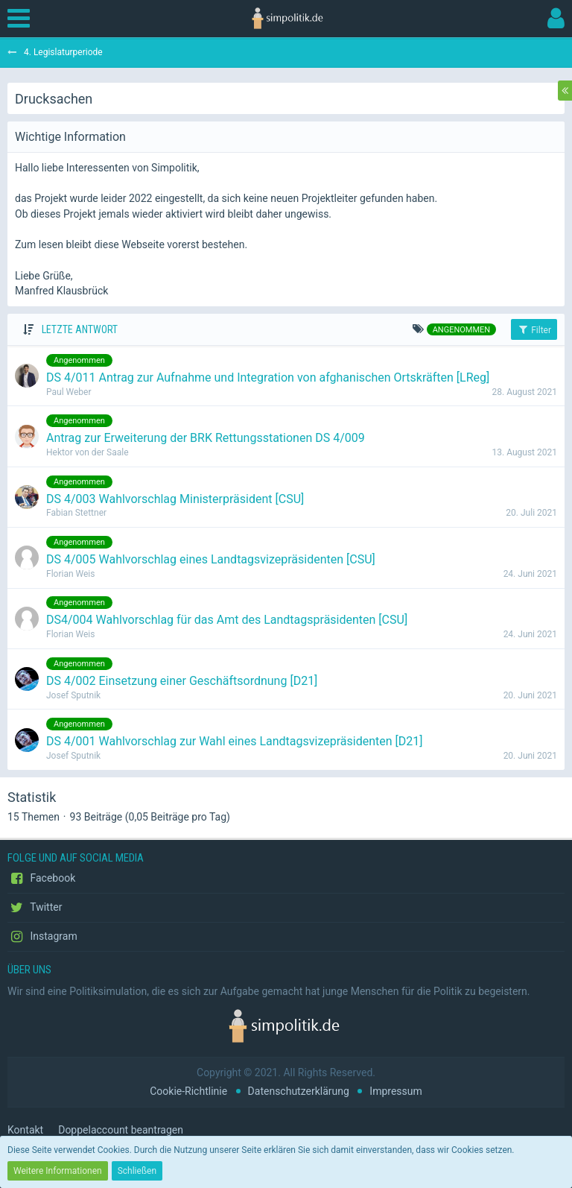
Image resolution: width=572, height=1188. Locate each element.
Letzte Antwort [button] (80, 329)
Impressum (395, 1091)
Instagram (42, 937)
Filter (534, 329)
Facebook (41, 879)
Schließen (137, 1171)
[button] (22, 19)
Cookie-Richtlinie (188, 1091)
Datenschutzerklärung (298, 1091)
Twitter (34, 908)
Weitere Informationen (57, 1171)
